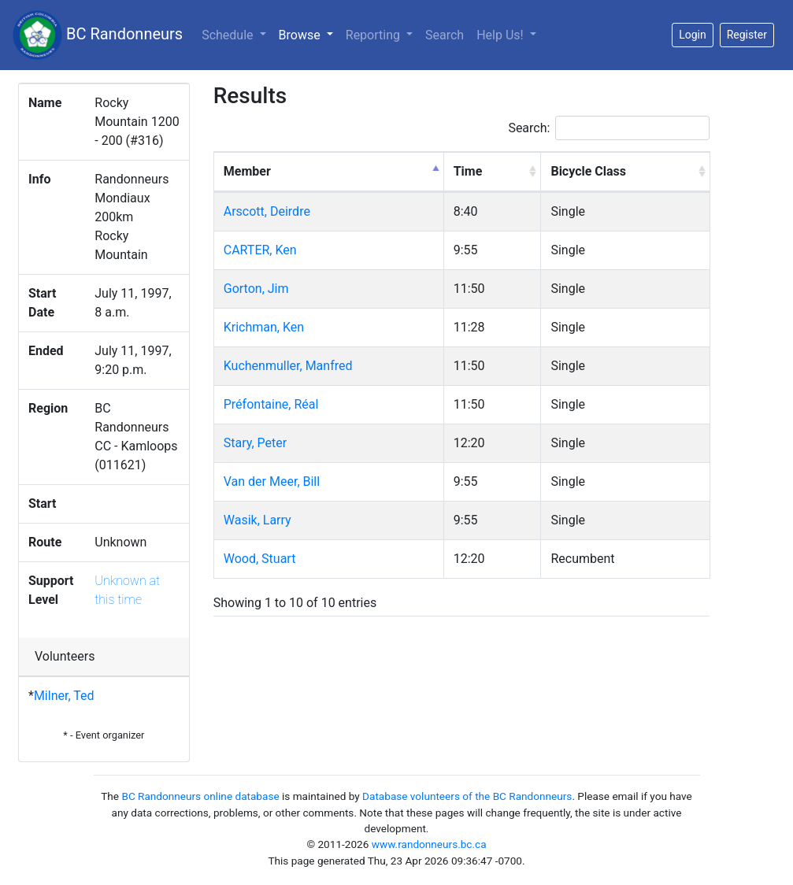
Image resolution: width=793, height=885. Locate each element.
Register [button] (747, 34)
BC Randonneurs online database (200, 796)
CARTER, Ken (260, 250)
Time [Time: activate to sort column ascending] (468, 171)
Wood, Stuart (260, 558)
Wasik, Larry (257, 520)
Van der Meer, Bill (272, 481)
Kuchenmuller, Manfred (288, 365)
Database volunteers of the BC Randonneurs (467, 796)
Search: (609, 128)
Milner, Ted (64, 695)
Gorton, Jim (256, 288)
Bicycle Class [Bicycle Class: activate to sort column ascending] (588, 171)
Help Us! (501, 35)
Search (444, 35)
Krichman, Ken (264, 327)
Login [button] (692, 34)
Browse (309, 34)
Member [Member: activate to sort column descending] (247, 171)
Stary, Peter (255, 442)
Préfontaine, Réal (271, 404)
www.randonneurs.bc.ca (429, 844)
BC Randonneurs (98, 35)
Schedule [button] (229, 35)
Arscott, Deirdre (267, 211)
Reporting (374, 35)
